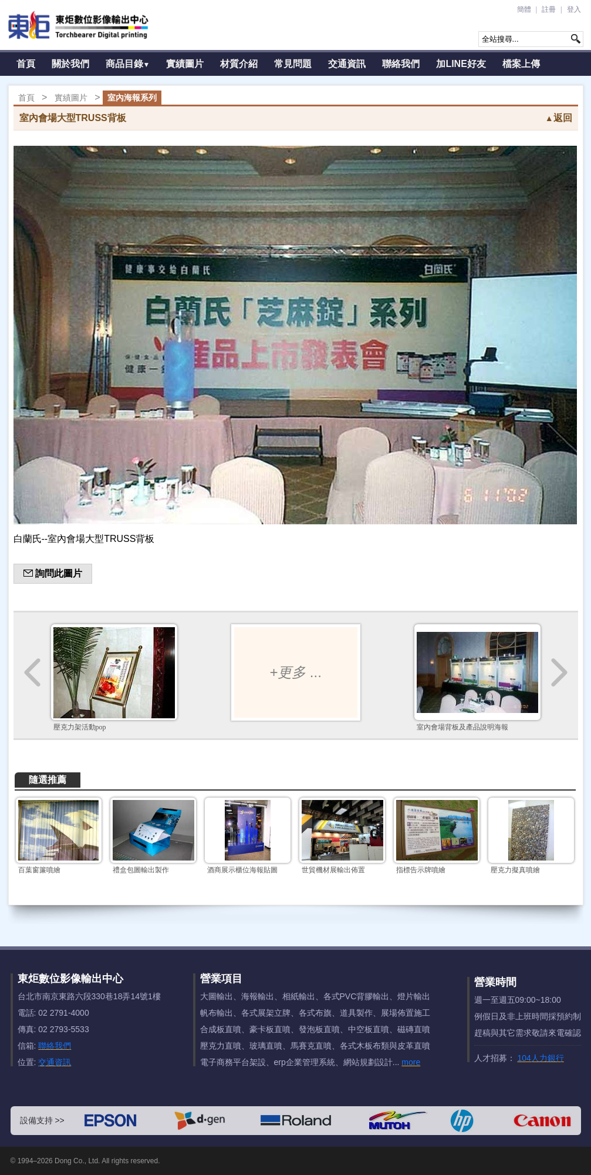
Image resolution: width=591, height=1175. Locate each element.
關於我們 (70, 64)
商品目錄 (128, 64)
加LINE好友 (460, 64)
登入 (574, 9)
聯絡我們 (401, 64)
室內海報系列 (132, 97)
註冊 (549, 9)
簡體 (524, 9)
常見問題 (293, 64)
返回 (558, 118)
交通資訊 (347, 64)
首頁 (25, 64)
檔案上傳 (521, 64)
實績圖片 (185, 64)
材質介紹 (239, 64)
